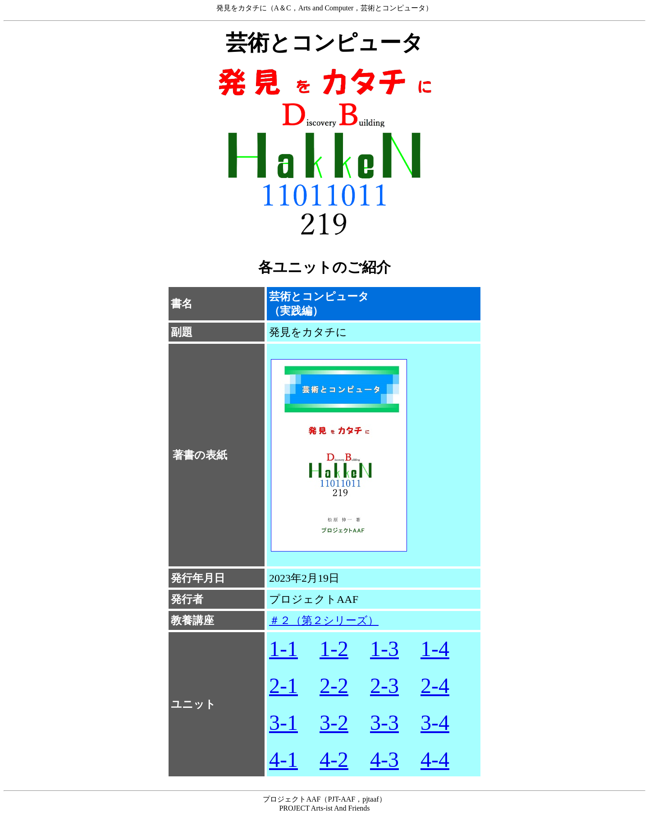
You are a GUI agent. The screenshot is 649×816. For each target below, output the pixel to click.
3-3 (384, 722)
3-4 (434, 722)
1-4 (434, 649)
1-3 (384, 649)
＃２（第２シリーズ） (324, 620)
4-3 (384, 759)
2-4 (434, 685)
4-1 (283, 759)
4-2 (334, 759)
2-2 (334, 685)
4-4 (434, 759)
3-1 (283, 722)
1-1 (283, 649)
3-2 (334, 722)
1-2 (334, 649)
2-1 (283, 685)
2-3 (384, 685)
